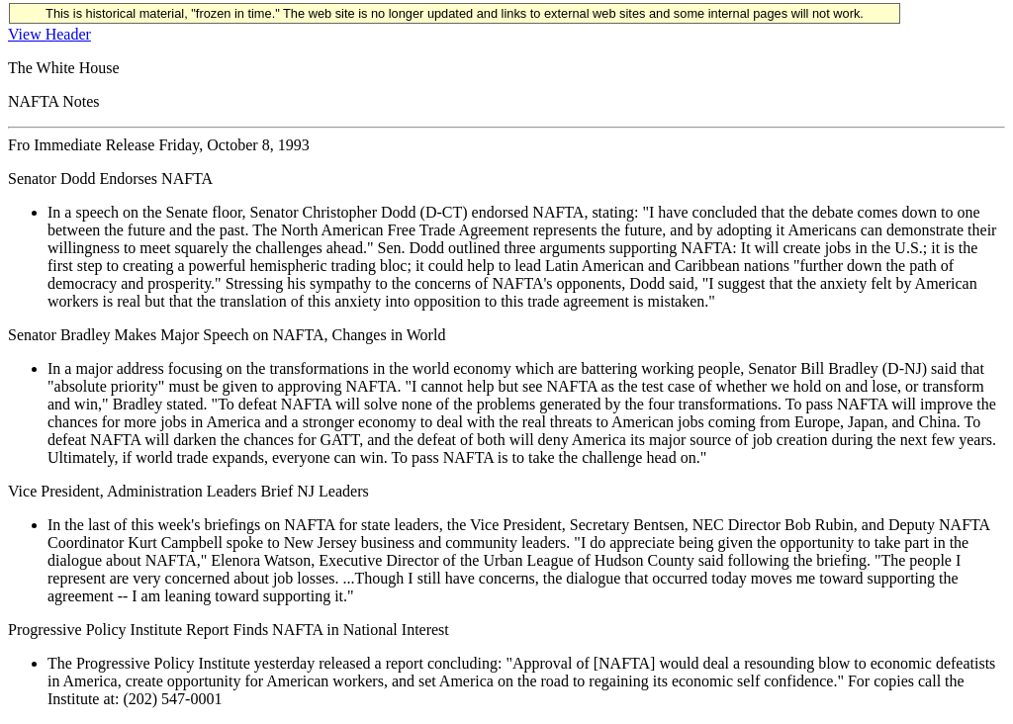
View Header (49, 34)
